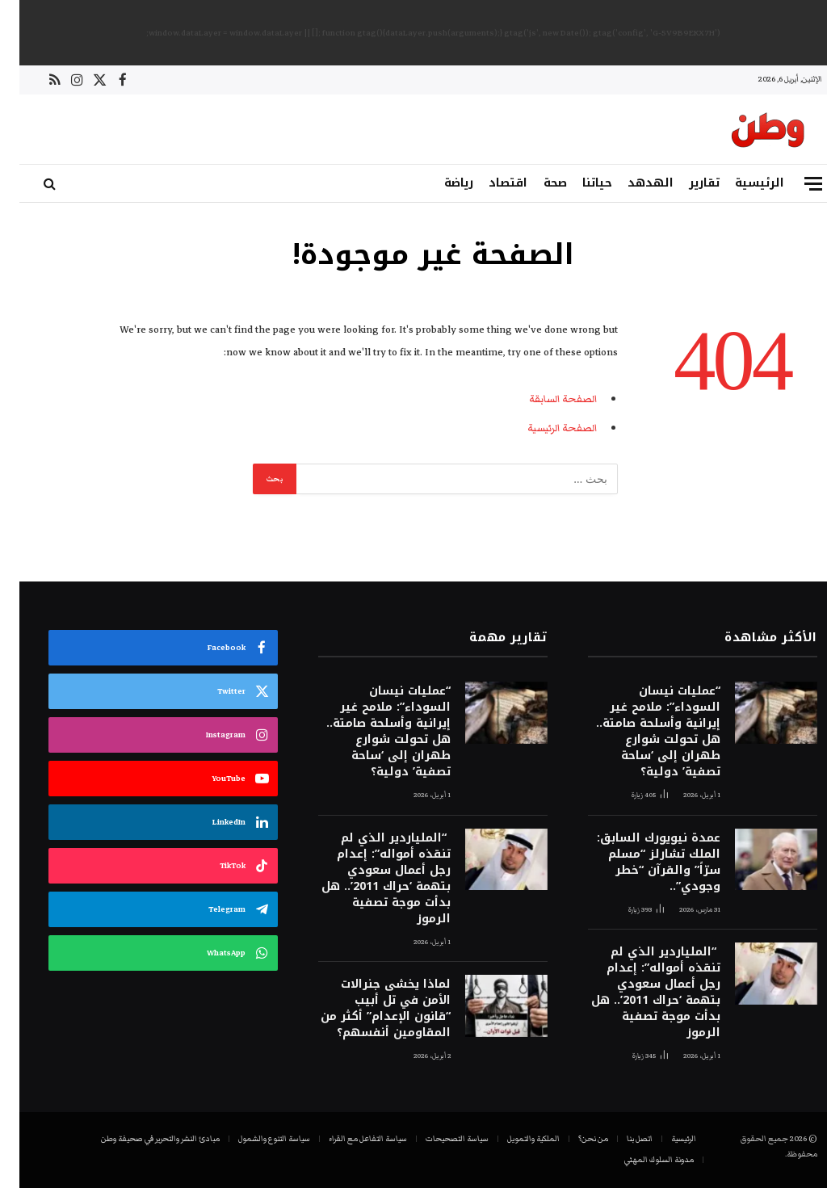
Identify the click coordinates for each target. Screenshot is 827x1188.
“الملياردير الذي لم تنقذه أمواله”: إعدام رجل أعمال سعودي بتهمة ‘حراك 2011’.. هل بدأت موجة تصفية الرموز (636, 992)
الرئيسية (740, 183)
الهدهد (631, 183)
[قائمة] (794, 184)
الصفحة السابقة (543, 399)
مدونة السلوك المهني (639, 1159)
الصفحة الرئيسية (542, 428)
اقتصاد (488, 183)
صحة (536, 183)
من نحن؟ (574, 1138)
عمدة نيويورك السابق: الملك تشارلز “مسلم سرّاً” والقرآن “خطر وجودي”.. (639, 862)
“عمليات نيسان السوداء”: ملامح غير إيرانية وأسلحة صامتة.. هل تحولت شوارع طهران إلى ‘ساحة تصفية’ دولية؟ (639, 731)
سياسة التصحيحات (437, 1138)
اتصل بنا (620, 1138)
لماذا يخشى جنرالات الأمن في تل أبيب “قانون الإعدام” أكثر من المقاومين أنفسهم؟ (366, 1008)
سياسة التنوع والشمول (255, 1138)
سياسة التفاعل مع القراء (348, 1138)
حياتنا (578, 183)
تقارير (685, 183)
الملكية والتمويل (514, 1138)
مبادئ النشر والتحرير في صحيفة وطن (141, 1138)
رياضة (439, 183)
